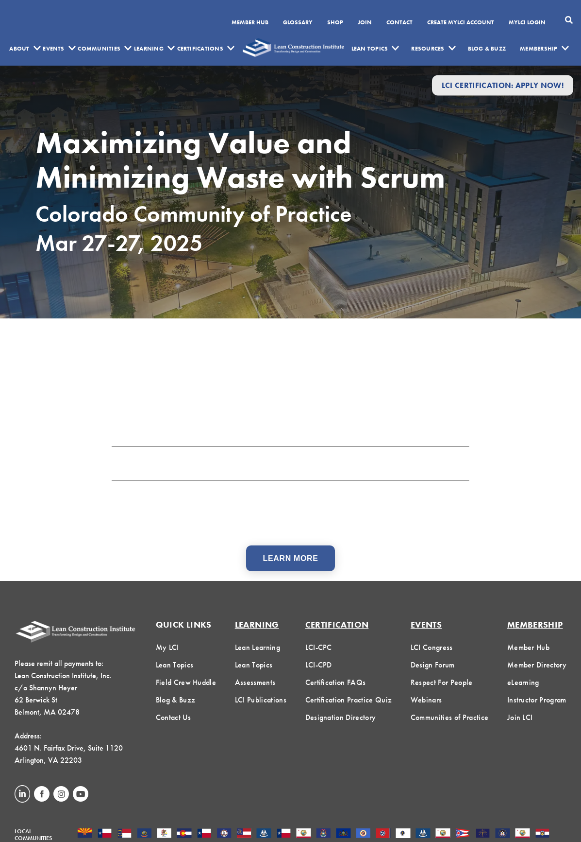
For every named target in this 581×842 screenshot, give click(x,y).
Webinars (426, 700)
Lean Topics (369, 49)
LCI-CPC (318, 647)
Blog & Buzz (487, 49)
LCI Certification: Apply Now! (503, 85)
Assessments (255, 682)
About (19, 49)
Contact (399, 22)
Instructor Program (536, 700)
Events (53, 49)
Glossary (298, 22)
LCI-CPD (318, 665)
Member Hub (250, 22)
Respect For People (442, 682)
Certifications (200, 49)
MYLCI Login (527, 22)
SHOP (335, 22)
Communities (99, 49)
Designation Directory (340, 717)
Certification (337, 624)
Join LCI (520, 717)
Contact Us (173, 717)
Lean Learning (257, 647)
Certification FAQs (335, 682)
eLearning (523, 682)
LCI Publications (260, 700)
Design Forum (433, 665)
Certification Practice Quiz (348, 700)
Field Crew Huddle (186, 682)
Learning (149, 49)
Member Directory (536, 665)
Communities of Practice (449, 717)
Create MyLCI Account (460, 22)
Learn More (290, 558)
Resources (427, 49)
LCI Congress (432, 647)
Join (365, 22)
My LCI (167, 647)
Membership (538, 49)
